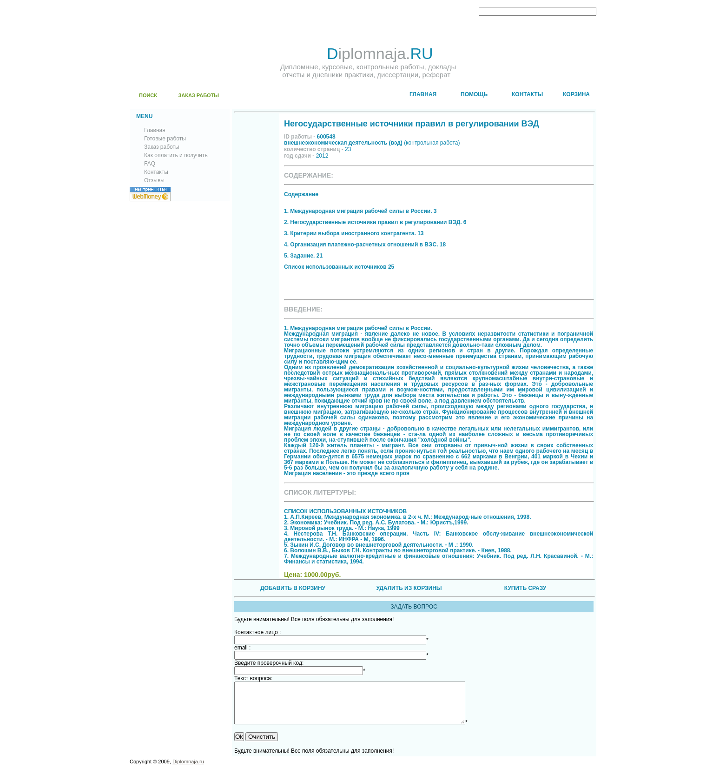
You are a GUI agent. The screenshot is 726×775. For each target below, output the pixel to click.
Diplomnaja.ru (188, 770)
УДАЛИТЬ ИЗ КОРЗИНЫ (409, 588)
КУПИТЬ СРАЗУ (525, 588)
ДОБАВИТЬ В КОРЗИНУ (292, 588)
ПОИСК (148, 95)
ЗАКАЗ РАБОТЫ (198, 95)
